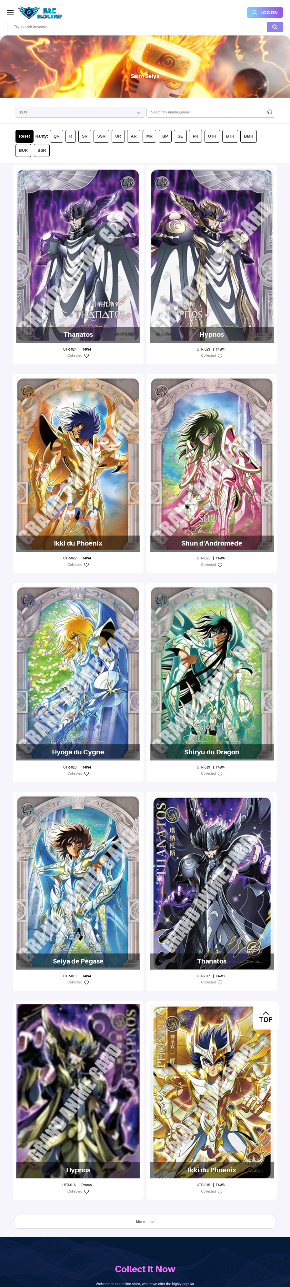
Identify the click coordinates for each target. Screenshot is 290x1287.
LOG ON (145, 1240)
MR (123, 116)
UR (97, 116)
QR (48, 116)
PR (160, 116)
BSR (232, 116)
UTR (173, 116)
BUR (218, 116)
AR (110, 116)
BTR (188, 116)
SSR (84, 116)
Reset (22, 116)
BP (136, 116)
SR (71, 116)
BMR (203, 116)
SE (148, 116)
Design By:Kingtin (79, 1279)
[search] (145, 27)
